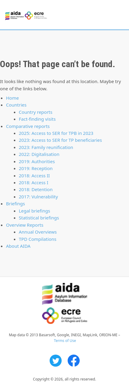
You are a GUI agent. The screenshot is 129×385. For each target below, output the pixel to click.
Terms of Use (65, 340)
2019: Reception (36, 168)
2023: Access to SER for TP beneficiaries (60, 140)
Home (12, 98)
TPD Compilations (38, 239)
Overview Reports (24, 225)
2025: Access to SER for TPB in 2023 (56, 133)
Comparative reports (28, 126)
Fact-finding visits (37, 119)
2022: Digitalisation (39, 154)
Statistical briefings (39, 218)
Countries (16, 105)
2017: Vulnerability (38, 197)
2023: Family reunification (46, 147)
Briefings (15, 203)
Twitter (56, 361)
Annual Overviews (38, 232)
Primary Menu (119, 15)
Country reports (36, 112)
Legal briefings (34, 211)
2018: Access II (34, 175)
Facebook (74, 361)
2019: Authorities (37, 161)
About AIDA (18, 246)
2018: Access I (33, 182)
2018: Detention (36, 189)
